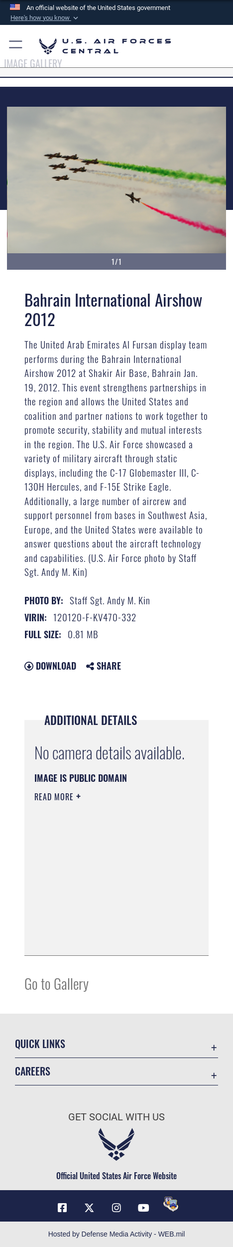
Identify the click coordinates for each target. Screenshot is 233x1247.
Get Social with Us (116, 1117)
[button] (45, 18)
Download (50, 665)
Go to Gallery (56, 983)
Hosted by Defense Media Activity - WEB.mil (116, 1234)
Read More (55, 797)
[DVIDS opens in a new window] (170, 1204)
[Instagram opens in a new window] (116, 1208)
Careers (32, 1071)
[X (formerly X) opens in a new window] (89, 1208)
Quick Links (40, 1043)
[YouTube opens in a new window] (143, 1208)
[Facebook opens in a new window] (62, 1208)
